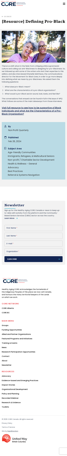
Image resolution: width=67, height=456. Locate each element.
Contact (5, 356)
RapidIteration (12, 431)
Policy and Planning (10, 393)
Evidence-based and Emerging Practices (20, 380)
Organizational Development (15, 389)
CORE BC (6, 312)
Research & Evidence (11, 402)
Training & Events (9, 343)
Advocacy (6, 376)
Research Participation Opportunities (18, 352)
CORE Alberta (8, 308)
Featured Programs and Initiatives (17, 338)
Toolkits (5, 407)
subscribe (33, 259)
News (4, 347)
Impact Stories (8, 385)
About (4, 360)
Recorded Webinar (10, 398)
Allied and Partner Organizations (16, 334)
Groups (5, 325)
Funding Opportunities (12, 330)
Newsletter (6, 365)
